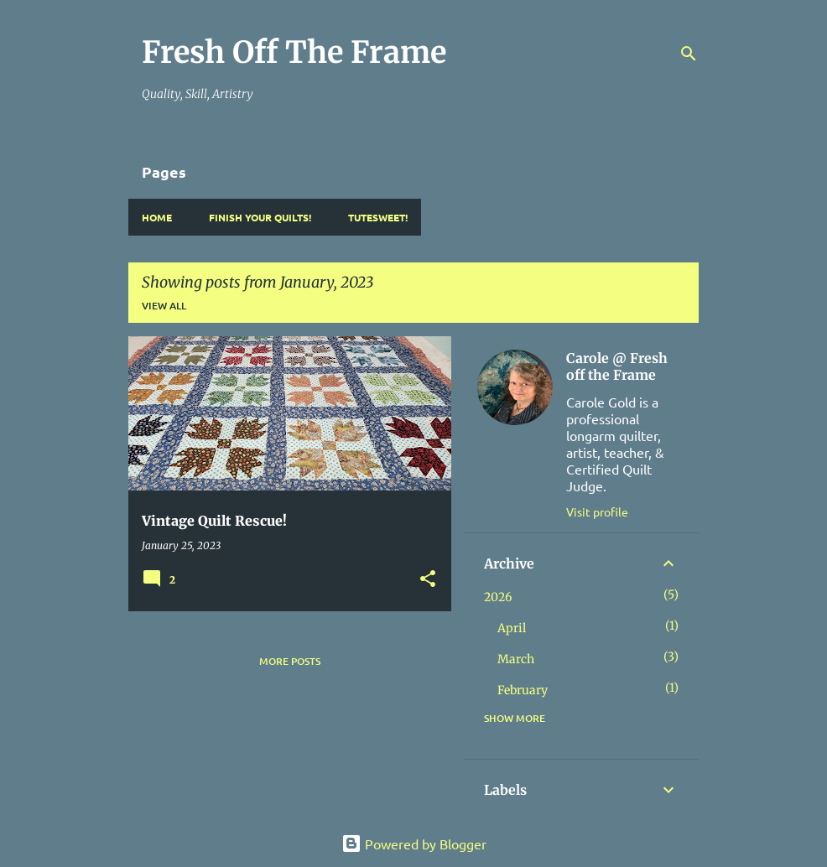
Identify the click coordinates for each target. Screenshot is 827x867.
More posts (289, 661)
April (511, 628)
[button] (428, 579)
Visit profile (597, 511)
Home (157, 217)
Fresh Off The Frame (294, 52)
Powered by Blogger (413, 843)
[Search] (689, 54)
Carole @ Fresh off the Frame (617, 366)
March (515, 659)
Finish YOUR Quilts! (260, 217)
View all (164, 306)
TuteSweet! (378, 217)
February (522, 690)
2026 (498, 597)
